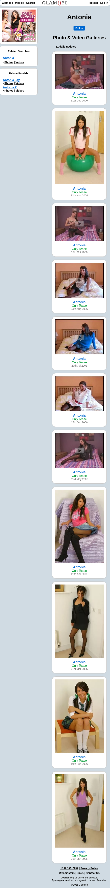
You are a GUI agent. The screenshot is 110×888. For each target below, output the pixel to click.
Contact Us (93, 873)
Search (30, 2)
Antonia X (10, 87)
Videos (20, 62)
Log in (104, 2)
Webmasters (67, 873)
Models (19, 2)
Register (93, 2)
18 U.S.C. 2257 (69, 868)
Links (80, 873)
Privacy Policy (89, 868)
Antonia (8, 58)
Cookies (65, 877)
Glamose (7, 2)
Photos (8, 62)
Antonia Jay (11, 80)
